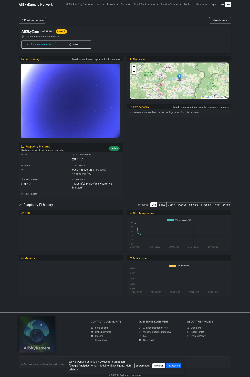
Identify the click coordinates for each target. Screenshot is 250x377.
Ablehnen (158, 365)
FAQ (143, 336)
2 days (161, 204)
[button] (179, 77)
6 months (206, 204)
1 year (216, 204)
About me (201, 4)
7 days (171, 204)
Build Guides (147, 340)
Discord (97, 336)
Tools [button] (187, 4)
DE (222, 4)
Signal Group (99, 340)
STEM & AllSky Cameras (79, 4)
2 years (226, 204)
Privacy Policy (196, 336)
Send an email (100, 328)
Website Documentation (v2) (155, 332)
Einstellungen (143, 365)
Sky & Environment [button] (145, 4)
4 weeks (181, 204)
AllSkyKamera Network (36, 5)
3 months (193, 204)
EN (228, 4)
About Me (194, 328)
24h (154, 204)
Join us (100, 4)
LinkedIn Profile (101, 332)
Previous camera (32, 20)
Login (212, 4)
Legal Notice (195, 332)
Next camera (220, 20)
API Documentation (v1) (153, 328)
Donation (126, 4)
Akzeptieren (174, 365)
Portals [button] (111, 4)
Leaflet (206, 97)
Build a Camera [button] (170, 4)
